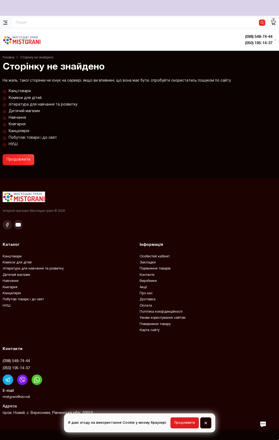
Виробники (148, 281)
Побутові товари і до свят (33, 137)
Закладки (148, 262)
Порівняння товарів (155, 268)
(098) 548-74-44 (16, 361)
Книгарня (17, 124)
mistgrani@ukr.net (16, 397)
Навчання (17, 117)
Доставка (147, 299)
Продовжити (18, 159)
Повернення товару (155, 324)
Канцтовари (20, 91)
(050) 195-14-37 (16, 368)
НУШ (13, 144)
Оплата (146, 305)
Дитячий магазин (24, 111)
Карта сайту (150, 330)
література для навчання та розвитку (43, 104)
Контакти (147, 275)
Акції (143, 287)
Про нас (146, 293)
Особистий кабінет (155, 256)
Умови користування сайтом (162, 317)
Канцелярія (19, 131)
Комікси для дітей (25, 98)
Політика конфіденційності (161, 311)
